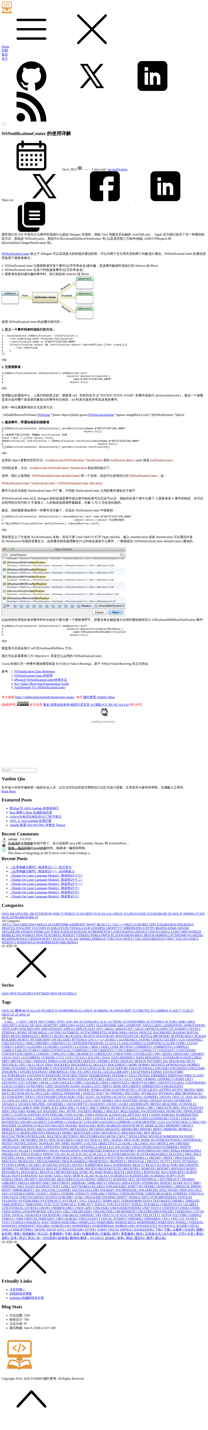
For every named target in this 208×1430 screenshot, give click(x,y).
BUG (189, 1049)
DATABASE (161, 927)
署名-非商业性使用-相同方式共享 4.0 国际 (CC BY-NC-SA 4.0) (86, 718)
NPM (66, 1157)
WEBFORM (105, 1236)
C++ (112, 938)
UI (180, 1218)
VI (176, 1228)
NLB (136, 1153)
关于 (5, 58)
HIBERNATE (134, 941)
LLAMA (132, 1132)
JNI (14, 1125)
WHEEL (182, 1236)
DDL (29, 1075)
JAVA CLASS (83, 1114)
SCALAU (102, 1189)
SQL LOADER (61, 1203)
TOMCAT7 (85, 1218)
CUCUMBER (31, 1071)
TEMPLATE (111, 1214)
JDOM (116, 1121)
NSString (44, 421)
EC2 (79, 1082)
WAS (46, 1236)
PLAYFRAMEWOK (122, 1168)
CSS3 (16, 1071)
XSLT (52, 1243)
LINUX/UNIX (139, 927)
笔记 (23, 1251)
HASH (75, 1100)
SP (141, 1200)
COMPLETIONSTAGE (55, 1064)
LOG (185, 1132)
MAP (101, 1139)
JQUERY (85, 1125)
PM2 (189, 1168)
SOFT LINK (62, 1200)
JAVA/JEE (25, 927)
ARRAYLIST (125, 1042)
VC (115, 1228)
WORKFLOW (125, 1239)
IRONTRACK (193, 1107)
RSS (174, 1186)
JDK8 (105, 1121)
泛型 (182, 1247)
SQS (163, 1203)
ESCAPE (84, 1085)
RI (92, 1186)
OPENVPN (52, 1160)
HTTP (150, 941)
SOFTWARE (80, 1200)
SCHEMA (158, 1189)
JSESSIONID (156, 1125)
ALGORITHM (58, 938)
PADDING (41, 1164)
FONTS (20, 1092)
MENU (187, 1139)
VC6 (123, 1228)
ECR (102, 1082)
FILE (133, 1089)
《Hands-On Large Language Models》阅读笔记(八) (44, 910)
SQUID (173, 1203)
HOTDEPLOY (67, 1103)
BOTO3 (147, 1049)
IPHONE (118, 1107)
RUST (59, 952)
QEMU (23, 1178)
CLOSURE (51, 1060)
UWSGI (18, 1228)
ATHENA (9, 1046)
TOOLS (100, 1218)
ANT (6, 1042)
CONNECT (148, 1064)
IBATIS (161, 941)
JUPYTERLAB (53, 1128)
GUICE (8, 1100)
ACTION (115, 1035)
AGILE (23, 1039)
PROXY (153, 1175)
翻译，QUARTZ (92, 1251)
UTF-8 (198, 1225)
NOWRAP (47, 1157)
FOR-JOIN (34, 1092)
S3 (41, 1189)
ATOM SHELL (39, 1046)
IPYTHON (166, 1107)
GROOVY (114, 941)
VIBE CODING (190, 1228)
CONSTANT (166, 1064)
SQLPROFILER (127, 1203)
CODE (104, 1060)
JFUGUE (129, 1121)
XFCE (194, 1239)
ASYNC (194, 1042)
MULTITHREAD (93, 1150)
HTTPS (178, 1103)
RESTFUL (48, 1186)
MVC (124, 1150)
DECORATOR (72, 1075)
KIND (156, 1128)
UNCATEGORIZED (150, 952)
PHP (106, 949)
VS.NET (191, 1232)
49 (76, 1035)
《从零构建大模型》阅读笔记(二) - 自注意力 (41, 881)
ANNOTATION (195, 1039)
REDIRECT (11, 1182)
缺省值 (64, 1251)
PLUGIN (177, 1168)
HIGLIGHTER (36, 1103)
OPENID (183, 1157)
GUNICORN (35, 1100)
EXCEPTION (141, 1085)
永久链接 (170, 1247)
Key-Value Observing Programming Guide (41, 697)
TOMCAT (68, 1218)
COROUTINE (123, 1067)
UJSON (45, 1221)
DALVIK (95, 1071)
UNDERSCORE (63, 1221)
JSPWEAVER (193, 1125)
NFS (107, 1153)
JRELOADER (130, 1125)
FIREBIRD (159, 1089)
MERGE (8, 1143)
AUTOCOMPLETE (94, 1046)
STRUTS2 (145, 1024)
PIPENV (50, 1168)
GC (121, 1092)
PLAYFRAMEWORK (22, 931)
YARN (102, 1243)
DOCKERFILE (82, 1078)
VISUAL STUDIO (114, 1232)
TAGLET (95, 1214)
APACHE (26, 1042)
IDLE (6, 1107)
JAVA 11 (179, 1110)
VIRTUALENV (89, 1232)
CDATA (157, 1053)
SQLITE (78, 1203)
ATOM (22, 1046)
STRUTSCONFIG (32, 1211)
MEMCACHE (155, 1139)
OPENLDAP (11, 1160)
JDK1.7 (73, 1121)
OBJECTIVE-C (110, 1157)
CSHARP (197, 1067)
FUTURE (97, 1092)
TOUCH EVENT (119, 1218)
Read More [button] (9, 805)
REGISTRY (132, 1182)
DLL (31, 1078)
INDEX (58, 1107)
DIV (23, 1078)
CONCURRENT (128, 1064)
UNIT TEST (152, 1221)
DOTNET (158, 1078)
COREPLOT (103, 1067)
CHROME (42, 1057)
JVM (55, 945)
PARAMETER (92, 1164)
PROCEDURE (185, 1171)
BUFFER (178, 1049)
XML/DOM (68, 956)
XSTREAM (75, 1243)
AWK (123, 1046)
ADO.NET (10, 1039)
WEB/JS (72, 927)
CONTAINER (186, 1064)
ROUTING (135, 1186)
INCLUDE (43, 1107)
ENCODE (162, 1082)
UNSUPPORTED (35, 1225)
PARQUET (111, 1164)
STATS (55, 1207)
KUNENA (10, 1132)
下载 (168, 1243)
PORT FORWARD (57, 1171)
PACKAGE (10, 1164)
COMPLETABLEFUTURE (20, 1064)
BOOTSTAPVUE (128, 1049)
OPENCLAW (166, 1157)
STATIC (42, 1207)
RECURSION (189, 1178)
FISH (188, 1089)
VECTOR (135, 1228)
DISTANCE (11, 1078)
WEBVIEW (167, 1236)
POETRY (9, 1171)
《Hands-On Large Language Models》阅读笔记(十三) (46, 889)
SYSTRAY (70, 1214)
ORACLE (10, 1028)
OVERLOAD (152, 1160)
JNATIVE (196, 1121)
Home (5, 46)
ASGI (139, 1042)
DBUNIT (17, 1075)
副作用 (8, 1247)
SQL (45, 1203)
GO (87, 941)
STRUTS (115, 952)
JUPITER (34, 1128)
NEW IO (83, 1153)
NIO (128, 1153)
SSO (6, 1207)
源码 (6, 1251)
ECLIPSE (90, 1082)
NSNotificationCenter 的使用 (33, 689)
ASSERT (181, 1042)
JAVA (8, 927)
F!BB (179, 1085)
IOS (172, 941)
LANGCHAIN (122, 945)
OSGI (137, 1160)
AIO (39, 1039)
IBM (200, 1103)
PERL (96, 949)
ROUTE (120, 1186)
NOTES (8, 1157)
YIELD (114, 1243)
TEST (147, 1214)
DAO (106, 1071)
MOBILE (9, 949)
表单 (121, 1251)
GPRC (79, 1096)
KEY (146, 1128)
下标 (159, 1243)
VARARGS (70, 1228)
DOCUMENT (118, 1078)
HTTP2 (132, 1103)
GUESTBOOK (195, 1096)
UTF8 (7, 1228)
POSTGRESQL (96, 1171)
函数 (200, 1243)
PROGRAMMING (157, 949)
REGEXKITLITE (111, 1182)
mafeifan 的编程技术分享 (27, 1311)
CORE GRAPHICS (80, 1067)
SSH (184, 1203)
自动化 (111, 1251)
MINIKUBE (131, 1143)
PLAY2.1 (100, 1168)
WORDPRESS (47, 956)
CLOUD (66, 1060)
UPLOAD (55, 1225)
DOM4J (144, 1078)
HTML (96, 1103)
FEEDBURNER (100, 1089)
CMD (94, 1060)
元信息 (190, 1243)
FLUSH (8, 1092)
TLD (48, 1218)
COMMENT (144, 1060)
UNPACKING (12, 1225)
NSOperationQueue (101, 421)
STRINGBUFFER (133, 1207)
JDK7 (94, 1121)
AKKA (42, 938)
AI (16, 938)
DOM (133, 1078)
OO (152, 1157)
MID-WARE (191, 945)
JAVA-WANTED (126, 1114)
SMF (197, 1196)
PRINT (169, 1171)
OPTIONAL (89, 1160)
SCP (181, 1189)
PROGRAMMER (49, 1175)
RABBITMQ (94, 1178)
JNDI (6, 1125)
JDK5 (84, 1121)
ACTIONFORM (134, 1035)
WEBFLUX (87, 1236)
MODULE (54, 1146)
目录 (14, 1251)
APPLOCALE (85, 1042)
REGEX (91, 1182)
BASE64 (180, 1046)
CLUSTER (81, 1060)
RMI (99, 1186)
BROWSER (162, 1049)
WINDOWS (26, 956)
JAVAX (112, 1117)
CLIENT (19, 1060)
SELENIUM (47, 1193)
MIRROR (170, 1143)
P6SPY (185, 1160)
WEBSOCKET (126, 1236)
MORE (68, 1146)
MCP (140, 1139)
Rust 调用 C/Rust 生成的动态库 (31, 826)
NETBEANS (11, 1153)
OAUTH (91, 1157)
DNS (49, 1078)
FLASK (54, 941)
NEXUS (96, 1153)
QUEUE (65, 1178)
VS (182, 1232)
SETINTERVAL (147, 1193)
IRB (179, 1107)
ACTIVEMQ (155, 1035)
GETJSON (10, 1096)
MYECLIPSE (139, 1150)
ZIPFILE (127, 1243)
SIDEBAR (79, 1196)
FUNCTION (58, 1092)
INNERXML (73, 1107)
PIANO (37, 1168)
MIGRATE (113, 1143)
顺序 (150, 1251)
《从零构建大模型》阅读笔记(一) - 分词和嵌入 (42, 885)
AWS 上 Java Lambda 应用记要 (31, 834)
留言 (5, 54)
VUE (6, 1236)
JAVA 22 (14, 1114)
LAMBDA (163, 1024)
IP (108, 1107)
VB (98, 1228)
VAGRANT (33, 1228)
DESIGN (127, 1075)
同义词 (43, 1247)
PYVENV (9, 1178)
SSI (191, 1203)
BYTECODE (62, 1053)
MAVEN (129, 1139)
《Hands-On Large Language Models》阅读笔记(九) (44, 906)
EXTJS (169, 1085)
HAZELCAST (91, 1100)
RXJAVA (31, 1189)
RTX (182, 1186)
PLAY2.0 (86, 1168)
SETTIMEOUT (170, 1193)
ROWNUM (152, 1186)
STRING (113, 1207)
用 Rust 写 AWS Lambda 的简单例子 (34, 822)
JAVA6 (144, 1114)
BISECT (47, 1049)
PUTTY (166, 1175)
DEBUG (54, 1075)
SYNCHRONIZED (164, 1211)
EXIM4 (157, 1085)
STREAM (98, 1207)
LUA (161, 1135)
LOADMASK (159, 1132)
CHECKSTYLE (13, 1057)
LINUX (119, 927)
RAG (108, 1178)
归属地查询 (91, 1247)
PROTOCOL (137, 1175)
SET (132, 1193)
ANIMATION (173, 1039)
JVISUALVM (74, 1128)
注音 (191, 1247)
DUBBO (193, 1078)
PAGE (55, 1164)
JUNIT (8, 1128)
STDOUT (82, 1207)
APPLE (69, 1042)
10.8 (70, 1035)
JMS (177, 1121)
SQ (38, 1203)
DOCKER (185, 938)
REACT (139, 1178)
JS (143, 1125)
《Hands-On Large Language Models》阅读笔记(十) (44, 901)
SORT (133, 1200)
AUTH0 (56, 1046)
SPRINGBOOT (24, 1203)
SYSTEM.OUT (51, 1214)
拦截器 (106, 1247)
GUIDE (20, 1100)
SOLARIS (98, 1200)
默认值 (160, 1251)
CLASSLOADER (129, 1057)
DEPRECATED (109, 1075)
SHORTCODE (40, 1196)
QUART (35, 1178)
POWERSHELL (137, 1171)
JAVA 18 (192, 1110)
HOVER (84, 1103)
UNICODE (101, 1221)
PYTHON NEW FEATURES (56, 1007)
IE (14, 1107)
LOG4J (25, 1135)
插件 (116, 1247)
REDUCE (38, 1182)
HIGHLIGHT (173, 1100)
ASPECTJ (166, 1042)
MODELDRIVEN (33, 1146)
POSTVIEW (116, 1171)
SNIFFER (9, 1200)
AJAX (80, 1039)
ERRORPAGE (59, 1085)
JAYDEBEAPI (139, 1117)
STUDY (51, 1211)
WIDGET (196, 1236)
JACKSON (103, 1110)
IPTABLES (150, 1107)
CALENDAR (126, 1053)
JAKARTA (135, 1110)
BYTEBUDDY (41, 1053)
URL (67, 1225)
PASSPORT (128, 1164)
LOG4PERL (57, 1135)
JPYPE (72, 1125)
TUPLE (137, 1218)
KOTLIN (81, 945)
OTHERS (83, 949)
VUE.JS (182, 952)
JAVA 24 (41, 1114)
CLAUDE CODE (174, 1057)
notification (120, 169)
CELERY (171, 1053)
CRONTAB (181, 1067)
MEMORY (174, 1139)
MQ (147, 1146)
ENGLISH (24, 941)
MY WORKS (26, 949)
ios (110, 169)
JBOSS (156, 1117)
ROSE (109, 1186)
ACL (104, 1035)
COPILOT (59, 1067)
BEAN (16, 1049)
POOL (21, 1171)
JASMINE (151, 1110)
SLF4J (178, 1196)
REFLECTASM (73, 1182)
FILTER (144, 1089)
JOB (22, 1125)
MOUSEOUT (112, 1146)
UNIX (185, 1221)
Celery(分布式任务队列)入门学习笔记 (36, 830)
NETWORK (30, 1153)
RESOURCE (30, 1186)
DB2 (197, 1071)
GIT (21, 1096)
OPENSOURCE (32, 1160)
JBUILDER (170, 1117)
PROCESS (10, 1175)
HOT (51, 1103)
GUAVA (178, 1096)
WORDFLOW (61, 1239)
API (37, 1042)
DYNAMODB (39, 1082)
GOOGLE (66, 1096)
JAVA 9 (67, 1114)
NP (58, 1157)
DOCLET (100, 1078)
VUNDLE (18, 1236)
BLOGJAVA (74, 1049)
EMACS (136, 1082)
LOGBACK (75, 1135)
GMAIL (45, 1096)
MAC (186, 1135)
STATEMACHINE (23, 1207)
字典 (68, 1247)
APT (100, 1042)
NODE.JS (148, 1153)
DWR (6, 1082)
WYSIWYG (167, 1239)
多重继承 (56, 1247)
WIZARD (43, 1239)
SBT (76, 1189)
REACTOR (170, 1178)
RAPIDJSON (123, 1178)
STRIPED (180, 1207)
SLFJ (188, 1196)
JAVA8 (27, 945)
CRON (167, 1067)
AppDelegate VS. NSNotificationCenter (39, 701)
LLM (176, 945)
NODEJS (69, 949)
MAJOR (71, 1139)
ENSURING (11, 1085)
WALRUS (33, 1236)
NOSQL (176, 1153)
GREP (105, 1096)
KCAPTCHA (132, 1128)
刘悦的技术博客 (21, 1307)
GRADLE (92, 1096)
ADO (191, 1035)
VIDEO (8, 1232)
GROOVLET (120, 1096)
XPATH (40, 1243)
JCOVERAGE (12, 1121)
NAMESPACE (173, 1150)
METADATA (79, 1143)
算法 (32, 1251)
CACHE (109, 1053)
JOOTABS (51, 1125)
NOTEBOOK (192, 1153)
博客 (18, 1247)
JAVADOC (10, 1117)
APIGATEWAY (52, 1042)
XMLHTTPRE (23, 1243)
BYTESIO (80, 1053)
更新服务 (128, 1247)
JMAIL (142, 1121)
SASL (59, 1189)
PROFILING (27, 1175)
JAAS (90, 1110)
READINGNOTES (16, 952)
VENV (166, 1228)
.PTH (60, 1035)
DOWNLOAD (176, 1078)
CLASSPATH (152, 1057)
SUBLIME (66, 1211)
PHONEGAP (11, 1168)
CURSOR (48, 1071)
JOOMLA (41, 945)
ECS (111, 1082)
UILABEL (190, 1218)
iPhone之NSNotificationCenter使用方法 (40, 693)
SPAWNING (165, 1200)
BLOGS (90, 1049)
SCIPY (172, 1189)
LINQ (88, 1132)
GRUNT (165, 1096)
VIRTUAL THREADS (39, 1232)
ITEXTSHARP (47, 1110)
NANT (189, 1150)
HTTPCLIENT (148, 1103)
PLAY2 (73, 1168)
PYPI (177, 1175)
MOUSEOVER (133, 1146)
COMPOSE (81, 1064)
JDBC (27, 1121)
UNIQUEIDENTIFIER (126, 1221)
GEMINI (150, 1092)
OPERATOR (70, 1160)
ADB (182, 1035)
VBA (106, 1228)
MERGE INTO (26, 1143)
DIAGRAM (177, 1075)
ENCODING (179, 1082)
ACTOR (171, 1035)
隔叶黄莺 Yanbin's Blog (99, 711)
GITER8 (32, 1096)
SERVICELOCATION (81, 1193)
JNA (185, 1121)
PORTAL (77, 1171)
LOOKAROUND (145, 1135)
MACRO (58, 1139)
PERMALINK (191, 1164)
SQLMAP (107, 1203)
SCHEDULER (139, 1189)
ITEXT (30, 1110)
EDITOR (122, 1082)
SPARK (86, 952)
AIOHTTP (51, 1039)
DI (166, 1075)
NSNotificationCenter (15, 253)
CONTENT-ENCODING (19, 1067)
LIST (120, 1132)
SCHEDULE (119, 1189)
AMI (121, 1039)
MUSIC (113, 1150)
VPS (175, 1232)
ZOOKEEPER (144, 1243)
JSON (171, 1125)
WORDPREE (82, 1239)
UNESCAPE (83, 1221)
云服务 (178, 1243)
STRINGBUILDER (159, 1207)
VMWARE (135, 1232)
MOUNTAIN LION (88, 1146)
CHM (29, 1057)
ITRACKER (67, 1110)
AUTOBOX (71, 1046)
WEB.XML (70, 1236)
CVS (69, 1071)
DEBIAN (40, 1075)
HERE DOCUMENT (127, 1100)
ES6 (74, 1085)
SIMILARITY (97, 1196)
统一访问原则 (47, 1251)
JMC (152, 1121)
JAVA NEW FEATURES (19, 1007)
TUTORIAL (153, 1218)
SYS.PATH (10, 1214)
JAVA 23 (27, 1114)
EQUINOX (40, 1085)
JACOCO (119, 1110)
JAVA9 (168, 1114)
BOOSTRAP (105, 1049)
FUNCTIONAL (72, 941)
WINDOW (10, 1239)
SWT (145, 1211)
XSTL (62, 1243)
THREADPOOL (13, 1218)
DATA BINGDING (149, 1071)
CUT (60, 1071)
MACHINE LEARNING (19, 1139)
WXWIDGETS (147, 1239)
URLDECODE (82, 1225)
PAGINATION (70, 1164)
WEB (58, 927)
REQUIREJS (11, 1186)
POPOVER (35, 1171)
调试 (130, 1251)
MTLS (156, 1146)
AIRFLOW (28, 938)
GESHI (179, 1092)
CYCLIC (81, 1071)
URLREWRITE (126, 1225)
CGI (183, 1053)
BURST (24, 1053)
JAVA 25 (54, 1114)
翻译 (20, 1024)
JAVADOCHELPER (32, 1117)
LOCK (175, 1132)
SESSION (120, 1193)
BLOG (102, 938)
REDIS (36, 952)
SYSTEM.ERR (29, 1214)
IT (4, 1110)
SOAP (30, 1200)
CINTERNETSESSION (88, 1057)
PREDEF (156, 1171)
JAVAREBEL (56, 1117)
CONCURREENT (102, 1064)
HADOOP (62, 1100)
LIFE (78, 1132)
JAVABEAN (182, 1114)
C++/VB (124, 938)
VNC (166, 1232)
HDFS (107, 1100)
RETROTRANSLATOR (72, 1186)
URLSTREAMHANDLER (156, 1225)
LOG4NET (39, 1135)
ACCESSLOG (89, 1035)
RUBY (47, 952)
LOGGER (92, 1135)
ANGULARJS (153, 1039)
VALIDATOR (52, 1228)
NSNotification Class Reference (34, 685)
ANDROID (77, 938)
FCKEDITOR (52, 1089)
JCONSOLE (188, 1117)
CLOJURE (141, 938)
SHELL (24, 1196)
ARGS (109, 1042)
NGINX (117, 1153)
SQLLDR (92, 1203)
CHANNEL (194, 1053)
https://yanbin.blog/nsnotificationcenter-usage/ (44, 711)
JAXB (123, 1117)
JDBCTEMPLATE (46, 1121)
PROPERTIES (99, 1175)
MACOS (44, 1139)
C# (91, 1053)
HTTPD (165, 1103)
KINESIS (168, 1128)
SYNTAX (185, 1211)
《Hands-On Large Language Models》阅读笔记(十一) (46, 897)
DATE (188, 1071)
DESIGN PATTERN (149, 1075)
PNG (197, 1168)
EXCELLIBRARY (117, 1085)
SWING (134, 1211)
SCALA (105, 927)
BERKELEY (31, 1049)
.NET (7, 938)
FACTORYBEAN (14, 1089)
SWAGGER (93, 1211)
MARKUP (114, 1139)
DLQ (40, 1078)
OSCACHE (123, 1160)
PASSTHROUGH (150, 1164)
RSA (165, 1186)
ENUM (26, 1085)
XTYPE (91, 1243)
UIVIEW (31, 1221)
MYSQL (155, 1150)
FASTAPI (39, 941)
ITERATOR (16, 1110)
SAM (49, 1189)
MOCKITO (11, 1146)
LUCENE (173, 1135)
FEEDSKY (120, 1089)
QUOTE (78, 1178)
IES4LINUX (26, 1107)
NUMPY (78, 1157)
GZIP (50, 1100)
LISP (111, 1132)
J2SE (80, 1110)
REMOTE (149, 1182)
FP (46, 1092)
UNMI (195, 1221)
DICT (191, 1075)
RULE (7, 1189)
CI (69, 1057)
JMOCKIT (164, 1121)
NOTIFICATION (26, 1157)
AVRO (113, 1046)
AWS (177, 927)
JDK (63, 1121)
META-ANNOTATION (53, 1143)
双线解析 (29, 1247)
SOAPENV (44, 1200)
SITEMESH (151, 1196)
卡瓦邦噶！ (17, 1303)
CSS (6, 1071)
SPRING (191, 927)
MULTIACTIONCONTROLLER (24, 1150)
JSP (179, 1125)
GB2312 (111, 1092)
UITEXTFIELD (13, 1221)
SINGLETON (132, 1196)
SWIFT (129, 952)
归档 (5, 50)
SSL (198, 1203)
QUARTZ (89, 927)
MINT (158, 1143)
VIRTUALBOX (66, 1232)
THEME (178, 1214)
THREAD (192, 1214)
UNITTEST (171, 1221)
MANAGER (87, 1139)
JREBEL (99, 1125)
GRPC (153, 1096)
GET (189, 1092)
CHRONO (58, 1057)
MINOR (146, 1143)
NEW (44, 1153)
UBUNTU (169, 1218)
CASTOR (143, 1053)
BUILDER (10, 1053)
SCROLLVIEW (13, 1193)
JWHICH (102, 1128)
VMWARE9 (153, 1232)
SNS (21, 1200)
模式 (140, 1247)
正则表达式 (154, 1247)
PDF (167, 1164)
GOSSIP (98, 941)
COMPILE (181, 1060)
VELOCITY (152, 1228)
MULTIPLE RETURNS (63, 1150)
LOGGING (108, 1135)
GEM (139, 1092)
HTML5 (109, 1103)
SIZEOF (166, 1196)
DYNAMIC (20, 1082)
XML (7, 1243)
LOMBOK (124, 1135)
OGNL (127, 1157)
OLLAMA (141, 1157)
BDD (6, 1049)
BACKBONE (163, 1046)
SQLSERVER (149, 1203)
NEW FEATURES (49, 949)
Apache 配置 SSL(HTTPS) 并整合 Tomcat (37, 838)
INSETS (89, 1107)
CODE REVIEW (122, 1060)
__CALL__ (10, 1035)
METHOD (97, 1143)
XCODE (182, 1239)
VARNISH (87, 1228)
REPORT (164, 1182)
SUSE (79, 1211)
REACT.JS (154, 1178)
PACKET (26, 1164)
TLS (56, 1218)
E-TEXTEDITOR (62, 1082)
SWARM (110, 1211)
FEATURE (70, 1089)
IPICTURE (133, 1107)
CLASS (111, 1057)
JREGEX (113, 1125)
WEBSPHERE (147, 1236)
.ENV (23, 1035)
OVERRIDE (171, 1160)
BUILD (200, 1049)
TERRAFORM (132, 1214)
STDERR (68, 1207)
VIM (170, 952)
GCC (129, 1092)
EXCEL (98, 1085)
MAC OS (199, 1135)
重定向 (140, 1251)
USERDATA (184, 1225)
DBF (6, 1075)
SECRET (31, 1193)
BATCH (193, 1046)
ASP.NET (151, 1042)
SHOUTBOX (61, 1196)
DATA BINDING (123, 1071)
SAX (68, 1189)
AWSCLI (146, 1046)
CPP (153, 938)
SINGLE (115, 1196)
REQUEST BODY (184, 1182)
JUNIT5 (20, 1128)
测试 (200, 1247)
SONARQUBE (117, 1200)
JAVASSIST (97, 1117)
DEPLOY (90, 1075)
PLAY (62, 1168)
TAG (83, 1214)
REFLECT (54, 1182)
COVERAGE (143, 1067)
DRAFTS (9, 941)
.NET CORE (47, 1035)
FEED (83, 1089)
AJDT (91, 1039)
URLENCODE (104, 1225)
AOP (14, 1042)
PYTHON (44, 927)
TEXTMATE (162, 1214)
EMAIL (149, 1082)
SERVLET (105, 1193)
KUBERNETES (99, 945)
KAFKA (67, 945)
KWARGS (25, 1132)
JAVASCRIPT (124, 1024)
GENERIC (165, 1092)
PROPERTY (118, 1175)
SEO (61, 1193)
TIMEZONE (34, 1218)
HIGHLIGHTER (13, 1103)
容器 (77, 1247)
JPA (62, 1125)
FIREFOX (175, 1089)
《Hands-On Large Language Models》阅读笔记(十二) (46, 893)
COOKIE (43, 1067)
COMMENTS (163, 1060)
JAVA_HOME (103, 1114)
